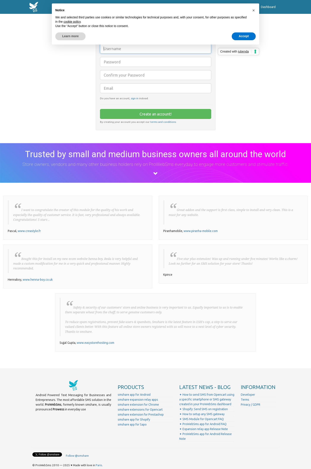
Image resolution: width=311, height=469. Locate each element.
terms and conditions (163, 121)
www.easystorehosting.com (95, 342)
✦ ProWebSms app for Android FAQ (203, 424)
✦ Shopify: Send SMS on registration (203, 409)
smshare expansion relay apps (138, 399)
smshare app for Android (134, 394)
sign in (134, 98)
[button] (253, 10)
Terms (245, 399)
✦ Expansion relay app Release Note (203, 429)
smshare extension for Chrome (138, 404)
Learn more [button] (70, 36)
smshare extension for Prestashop (141, 414)
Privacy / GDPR (250, 404)
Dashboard (268, 7)
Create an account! (155, 114)
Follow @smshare (77, 455)
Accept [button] (244, 36)
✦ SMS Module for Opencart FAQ (201, 419)
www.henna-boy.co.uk (38, 279)
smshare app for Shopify (134, 419)
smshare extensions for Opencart (140, 409)
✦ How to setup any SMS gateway (202, 414)
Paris (99, 465)
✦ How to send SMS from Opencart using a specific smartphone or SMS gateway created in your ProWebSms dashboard (206, 399)
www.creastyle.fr (29, 231)
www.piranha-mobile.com (201, 231)
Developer (248, 394)
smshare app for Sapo (132, 424)
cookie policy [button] (72, 21)
